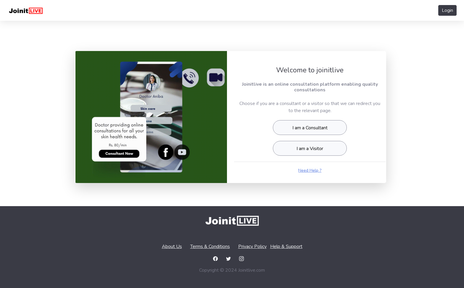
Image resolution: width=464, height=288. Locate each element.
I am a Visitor (310, 148)
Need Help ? (309, 170)
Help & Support (286, 246)
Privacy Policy (252, 246)
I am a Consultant (310, 128)
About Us (172, 246)
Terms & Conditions (210, 246)
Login (447, 10)
